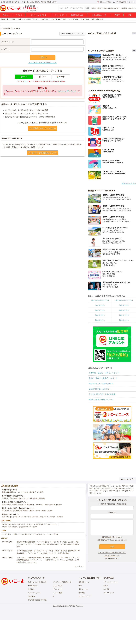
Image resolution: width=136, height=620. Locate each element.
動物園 (10, 492)
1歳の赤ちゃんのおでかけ (124, 300)
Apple (42, 77)
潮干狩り (36, 517)
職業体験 (42, 498)
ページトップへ (127, 479)
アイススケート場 (25, 517)
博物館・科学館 (34, 511)
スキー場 (14, 517)
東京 (23, 19)
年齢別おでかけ (77, 15)
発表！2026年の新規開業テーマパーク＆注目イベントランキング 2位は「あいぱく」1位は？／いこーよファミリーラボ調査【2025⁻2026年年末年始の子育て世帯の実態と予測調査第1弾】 (48, 544)
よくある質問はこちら (112, 556)
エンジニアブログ (85, 596)
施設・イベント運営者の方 (37, 582)
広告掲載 (31, 589)
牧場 (31, 492)
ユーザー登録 (6, 534)
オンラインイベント (39, 15)
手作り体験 (13, 498)
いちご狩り (44, 517)
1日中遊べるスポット (128, 8)
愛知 (46, 19)
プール (36, 492)
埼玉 (37, 19)
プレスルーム (57, 589)
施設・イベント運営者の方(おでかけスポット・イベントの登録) (36, 534)
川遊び (59, 504)
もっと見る (78, 566)
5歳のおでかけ (124, 310)
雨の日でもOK (103, 8)
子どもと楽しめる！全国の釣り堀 (102, 394)
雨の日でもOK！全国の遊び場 (101, 383)
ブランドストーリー (110, 582)
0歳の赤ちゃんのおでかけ (100, 300)
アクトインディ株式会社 (104, 578)
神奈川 (28, 19)
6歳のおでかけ (100, 315)
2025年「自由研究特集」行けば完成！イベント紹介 (20, 527)
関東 (19, 19)
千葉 (33, 19)
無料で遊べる (18, 504)
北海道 (13, 19)
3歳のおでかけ (124, 305)
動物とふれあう (114, 8)
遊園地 (4, 492)
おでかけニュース (99, 15)
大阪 (68, 19)
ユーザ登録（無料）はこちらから (42, 128)
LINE (24, 77)
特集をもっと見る (129, 183)
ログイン (132, 2)
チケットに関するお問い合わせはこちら (112, 553)
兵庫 (76, 19)
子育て (117, 15)
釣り (26, 492)
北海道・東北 (5, 19)
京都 (72, 19)
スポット (6, 15)
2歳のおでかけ (100, 305)
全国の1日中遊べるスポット (100, 389)
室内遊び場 (18, 511)
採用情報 (82, 593)
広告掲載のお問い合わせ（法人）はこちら (112, 540)
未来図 (105, 586)
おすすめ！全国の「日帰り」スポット (104, 373)
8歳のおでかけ (100, 320)
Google (61, 77)
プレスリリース (108, 593)
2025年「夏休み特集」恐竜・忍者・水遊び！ (17, 524)
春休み (94, 8)
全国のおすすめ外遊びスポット (101, 399)
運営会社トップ (84, 582)
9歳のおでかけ (124, 320)
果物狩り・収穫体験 (56, 517)
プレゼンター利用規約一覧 (62, 582)
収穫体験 (34, 498)
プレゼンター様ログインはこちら (72, 33)
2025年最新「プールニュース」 (46, 524)
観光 (41, 492)
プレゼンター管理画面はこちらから (42, 153)
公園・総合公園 (50, 504)
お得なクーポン (7, 504)
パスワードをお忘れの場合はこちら (42, 63)
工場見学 (5, 498)
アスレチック (38, 504)
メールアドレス (7, 42)
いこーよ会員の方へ (112, 558)
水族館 (50, 511)
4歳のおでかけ (100, 310)
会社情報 (106, 589)
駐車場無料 (29, 504)
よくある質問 (57, 586)
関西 (64, 19)
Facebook (31, 596)
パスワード (5, 49)
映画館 (25, 511)
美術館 (44, 511)
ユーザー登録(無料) (119, 2)
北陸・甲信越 (55, 19)
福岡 (101, 19)
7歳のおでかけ (124, 315)
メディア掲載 (57, 593)
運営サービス (83, 589)
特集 (130, 15)
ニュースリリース (34, 593)
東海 (42, 19)
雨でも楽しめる (7, 511)
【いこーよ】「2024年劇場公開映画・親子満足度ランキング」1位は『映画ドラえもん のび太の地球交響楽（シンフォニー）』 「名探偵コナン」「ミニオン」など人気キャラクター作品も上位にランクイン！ (48, 560)
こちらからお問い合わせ (66, 91)
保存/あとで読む (104, 2)
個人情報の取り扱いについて (112, 537)
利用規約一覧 (32, 586)
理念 (80, 586)
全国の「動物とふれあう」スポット (103, 378)
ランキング (59, 15)
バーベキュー (18, 492)
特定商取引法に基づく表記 (37, 600)
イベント (18, 15)
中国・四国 (85, 19)
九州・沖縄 (95, 19)
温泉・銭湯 (6, 517)
